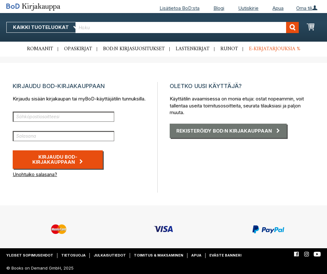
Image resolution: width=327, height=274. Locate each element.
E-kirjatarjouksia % (274, 49)
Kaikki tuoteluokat (45, 27)
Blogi (218, 8)
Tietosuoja (73, 255)
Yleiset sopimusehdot (29, 255)
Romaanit (40, 49)
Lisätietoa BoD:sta (179, 8)
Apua (278, 8)
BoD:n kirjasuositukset (134, 49)
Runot (229, 49)
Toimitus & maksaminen (158, 255)
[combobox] (187, 27)
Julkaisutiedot (110, 255)
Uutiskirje (248, 8)
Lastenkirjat (192, 49)
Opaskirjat (78, 49)
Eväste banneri (225, 255)
